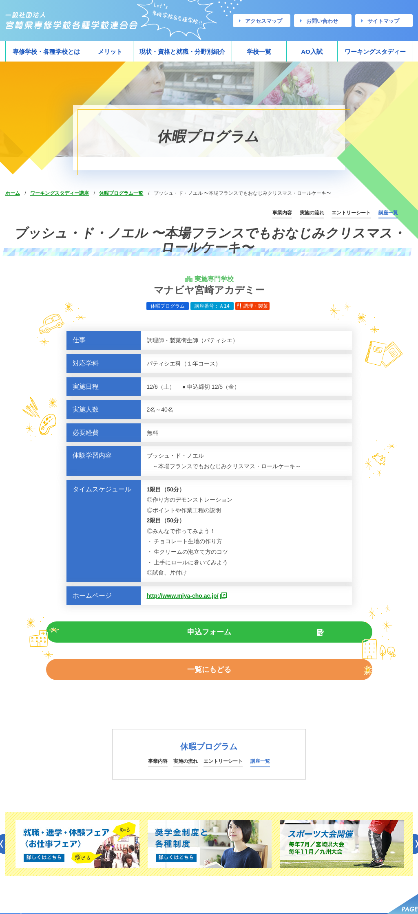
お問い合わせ (322, 21)
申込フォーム (143, 633)
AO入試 (312, 51)
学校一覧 (259, 51)
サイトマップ (383, 21)
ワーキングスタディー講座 (59, 193)
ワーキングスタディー (375, 51)
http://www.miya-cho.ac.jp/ (183, 595)
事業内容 (282, 213)
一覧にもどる (274, 633)
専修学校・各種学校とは (46, 51)
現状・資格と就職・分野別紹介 (182, 51)
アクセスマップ (263, 21)
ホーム (12, 193)
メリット (110, 51)
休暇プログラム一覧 (121, 193)
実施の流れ (312, 213)
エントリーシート (351, 213)
